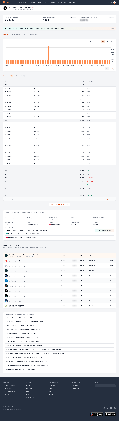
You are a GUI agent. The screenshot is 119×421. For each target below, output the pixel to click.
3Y (99, 41)
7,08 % (63, 255)
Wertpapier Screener (9, 391)
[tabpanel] (59, 55)
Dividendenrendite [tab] (16, 34)
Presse (51, 394)
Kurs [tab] (25, 34)
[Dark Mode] (111, 2)
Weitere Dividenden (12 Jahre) (59, 204)
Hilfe (27, 394)
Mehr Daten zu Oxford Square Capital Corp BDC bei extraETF (23, 237)
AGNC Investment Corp (15, 265)
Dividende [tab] (6, 34)
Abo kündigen (30, 397)
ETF (111, 255)
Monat (111, 68)
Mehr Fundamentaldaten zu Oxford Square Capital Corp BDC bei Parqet (26, 233)
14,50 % (63, 295)
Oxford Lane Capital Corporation (18, 290)
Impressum (75, 385)
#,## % (84, 20)
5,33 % (63, 260)
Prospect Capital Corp (15, 280)
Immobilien (92, 260)
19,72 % (63, 280)
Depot (72, 2)
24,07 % (63, 290)
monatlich (81, 255)
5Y (103, 41)
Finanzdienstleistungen (96, 280)
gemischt (91, 255)
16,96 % (63, 275)
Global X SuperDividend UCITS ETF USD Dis (21, 270)
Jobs (50, 388)
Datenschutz (75, 388)
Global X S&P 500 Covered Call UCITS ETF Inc (22, 285)
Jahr (107, 68)
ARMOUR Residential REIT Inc (17, 275)
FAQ (27, 391)
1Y (95, 41)
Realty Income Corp (14, 260)
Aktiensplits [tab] (20, 76)
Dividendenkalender (21, 2)
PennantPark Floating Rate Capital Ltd (20, 295)
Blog (50, 391)
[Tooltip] (52, 222)
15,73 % (63, 300)
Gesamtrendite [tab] (33, 34)
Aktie (111, 260)
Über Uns (52, 385)
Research (6, 394)
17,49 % (63, 305)
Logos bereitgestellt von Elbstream (12, 409)
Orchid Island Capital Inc (16, 305)
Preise (40, 2)
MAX (107, 41)
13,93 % (63, 265)
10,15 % (63, 285)
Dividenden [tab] (8, 76)
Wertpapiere (62, 2)
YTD (91, 41)
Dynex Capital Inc (14, 300)
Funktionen (32, 2)
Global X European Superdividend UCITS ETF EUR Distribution (26, 254)
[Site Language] (107, 2)
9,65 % (63, 270)
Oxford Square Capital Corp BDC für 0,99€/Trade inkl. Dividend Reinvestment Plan (28, 230)
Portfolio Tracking (8, 388)
